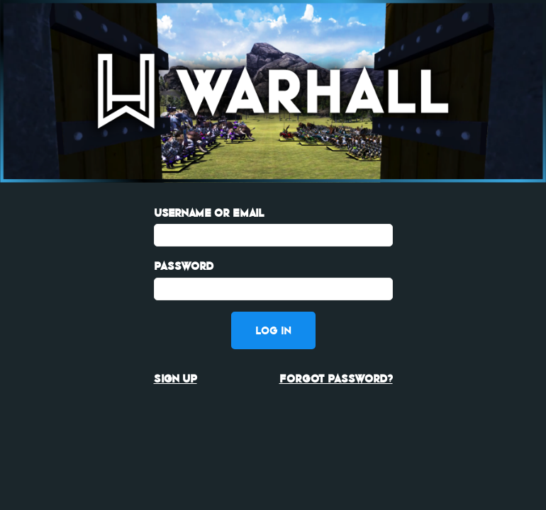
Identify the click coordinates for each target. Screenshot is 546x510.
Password (183, 266)
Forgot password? (336, 379)
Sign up (175, 379)
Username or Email (209, 213)
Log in (273, 330)
